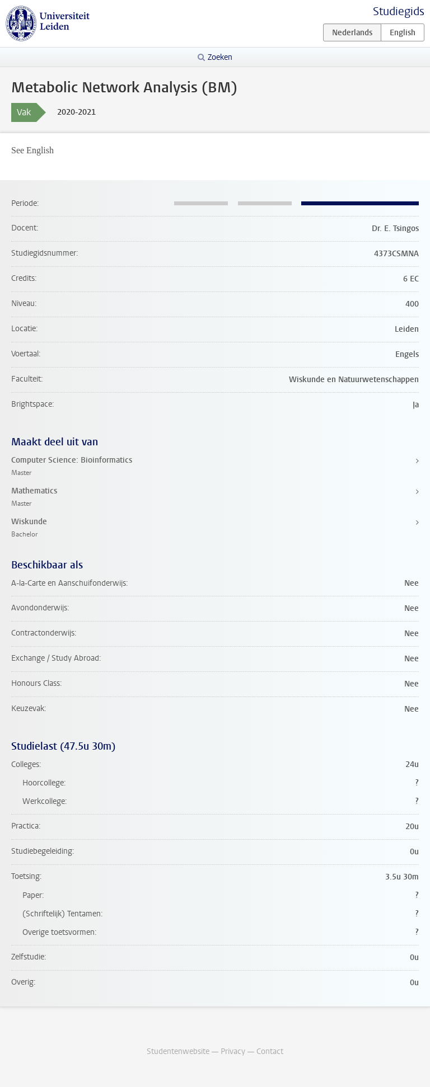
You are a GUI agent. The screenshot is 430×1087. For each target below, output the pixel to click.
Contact (269, 1051)
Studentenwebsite (178, 1051)
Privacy (233, 1051)
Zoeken (220, 57)
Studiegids (398, 11)
